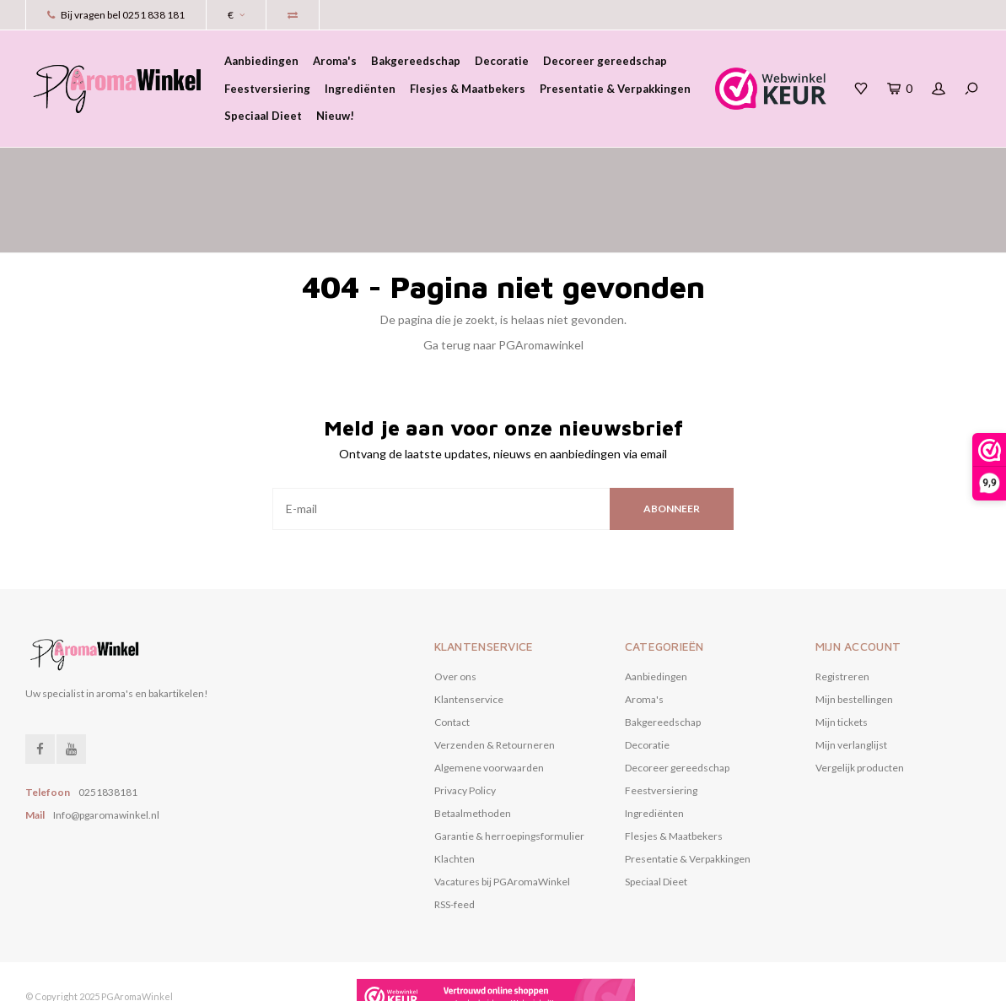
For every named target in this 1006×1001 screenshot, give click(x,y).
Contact (452, 649)
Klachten (454, 786)
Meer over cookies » (477, 979)
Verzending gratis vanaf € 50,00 (648, 164)
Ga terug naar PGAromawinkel (503, 273)
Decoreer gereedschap (605, 61)
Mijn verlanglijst (851, 672)
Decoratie (502, 61)
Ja (341, 979)
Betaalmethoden (472, 740)
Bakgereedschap (415, 61)
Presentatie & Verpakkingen (615, 88)
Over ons (455, 604)
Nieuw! (335, 115)
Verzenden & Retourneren (494, 672)
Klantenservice (468, 626)
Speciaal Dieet (263, 115)
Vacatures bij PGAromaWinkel (502, 809)
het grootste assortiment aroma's (126, 164)
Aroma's (335, 61)
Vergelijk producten (859, 695)
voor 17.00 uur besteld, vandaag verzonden (394, 164)
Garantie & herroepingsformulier (509, 763)
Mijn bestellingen (854, 626)
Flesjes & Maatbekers (467, 88)
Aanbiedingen (261, 61)
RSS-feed (454, 831)
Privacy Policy (465, 718)
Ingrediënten (360, 88)
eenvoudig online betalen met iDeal (882, 164)
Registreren (842, 604)
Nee (398, 979)
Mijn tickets (841, 649)
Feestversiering (267, 88)
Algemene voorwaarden (489, 695)
